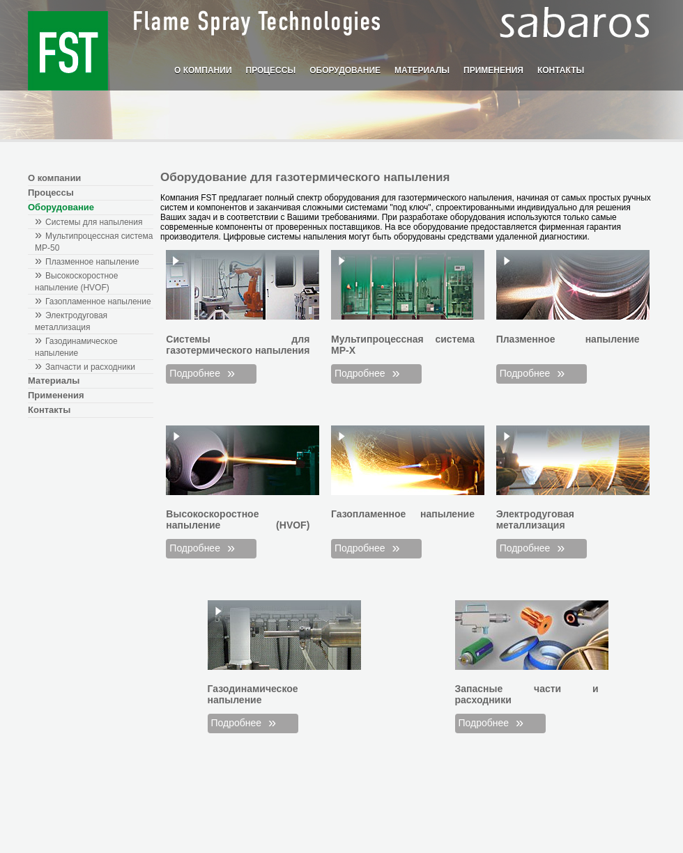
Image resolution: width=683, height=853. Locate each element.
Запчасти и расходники (90, 367)
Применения (493, 70)
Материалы (422, 70)
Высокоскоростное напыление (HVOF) (76, 281)
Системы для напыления (93, 222)
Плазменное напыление (92, 262)
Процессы (271, 70)
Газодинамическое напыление (76, 347)
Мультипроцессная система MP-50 (94, 242)
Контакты (560, 70)
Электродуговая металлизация (71, 321)
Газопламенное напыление (98, 301)
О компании (203, 70)
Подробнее (194, 373)
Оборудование (345, 70)
